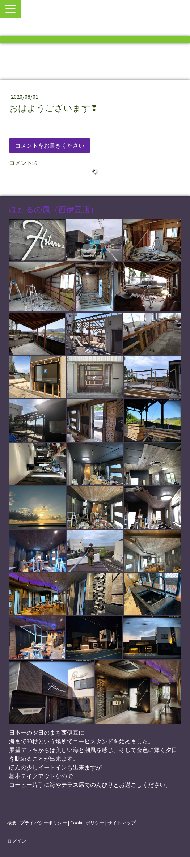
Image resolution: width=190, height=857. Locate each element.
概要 (12, 823)
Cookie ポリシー (87, 823)
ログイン (16, 841)
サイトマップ (121, 823)
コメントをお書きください (49, 145)
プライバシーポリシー (43, 823)
